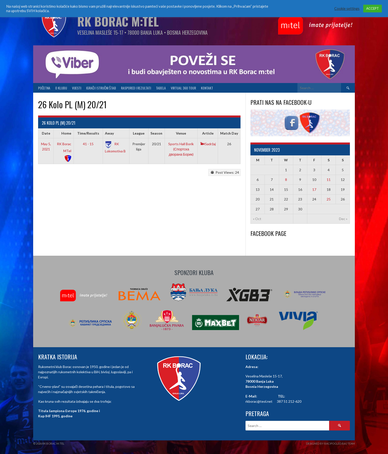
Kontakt (207, 87)
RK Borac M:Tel (118, 21)
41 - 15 (88, 144)
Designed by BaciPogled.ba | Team (330, 443)
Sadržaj (208, 144)
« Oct (257, 219)
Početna (44, 87)
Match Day (229, 133)
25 (329, 199)
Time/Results (88, 133)
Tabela (161, 87)
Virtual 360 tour (183, 87)
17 (314, 189)
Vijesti (76, 87)
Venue (181, 133)
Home (66, 133)
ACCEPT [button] (372, 8)
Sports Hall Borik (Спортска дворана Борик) (181, 149)
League (139, 133)
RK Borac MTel (64, 151)
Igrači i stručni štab (101, 87)
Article (208, 133)
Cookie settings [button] (347, 8)
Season (156, 133)
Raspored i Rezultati (136, 87)
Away (109, 133)
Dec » (343, 219)
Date (46, 133)
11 (329, 179)
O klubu (61, 87)
